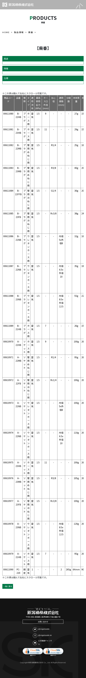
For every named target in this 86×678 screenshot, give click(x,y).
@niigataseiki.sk (42, 636)
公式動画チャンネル (42, 642)
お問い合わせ (43, 621)
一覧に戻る (7, 586)
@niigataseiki (41, 629)
